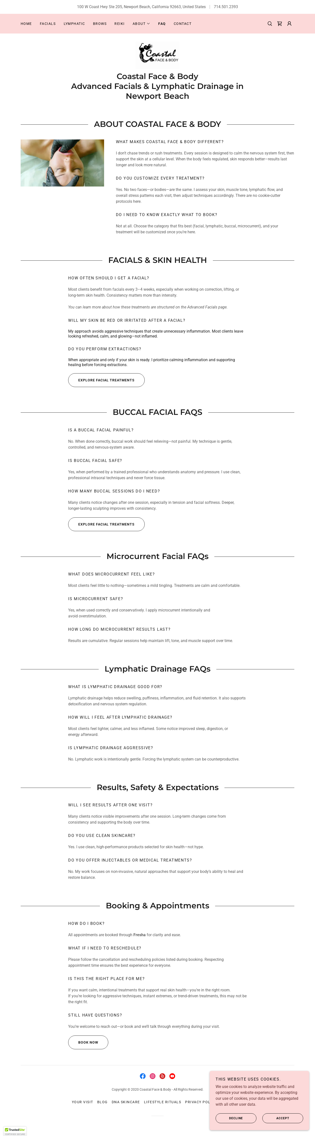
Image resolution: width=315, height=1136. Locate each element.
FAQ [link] (162, 24)
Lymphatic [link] (74, 24)
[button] (142, 24)
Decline (230, 1118)
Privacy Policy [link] (201, 1102)
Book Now (83, 1043)
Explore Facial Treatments (101, 380)
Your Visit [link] (82, 1102)
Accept (276, 1118)
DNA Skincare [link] (126, 1102)
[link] (279, 24)
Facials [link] (48, 24)
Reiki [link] (119, 24)
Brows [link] (100, 24)
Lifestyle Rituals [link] (162, 1102)
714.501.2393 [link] (226, 6)
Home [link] (26, 24)
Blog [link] (102, 1102)
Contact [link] (183, 24)
